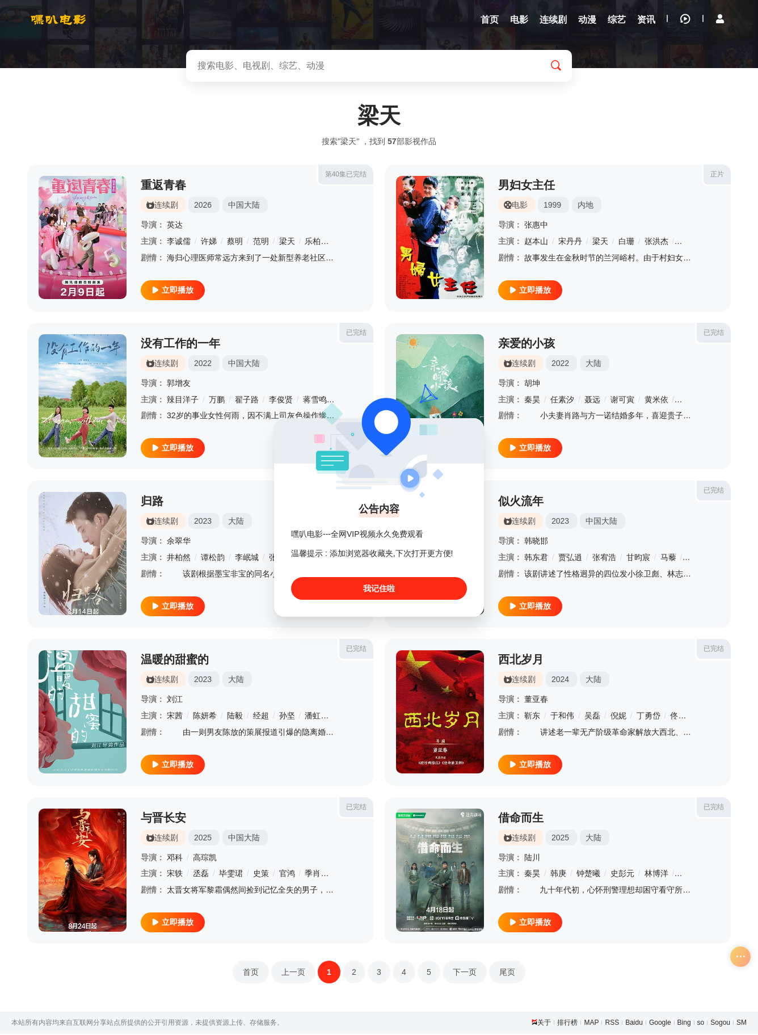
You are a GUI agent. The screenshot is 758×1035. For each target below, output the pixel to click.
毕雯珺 (231, 874)
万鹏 (217, 400)
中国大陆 (244, 206)
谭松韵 (213, 558)
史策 (261, 874)
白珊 (626, 242)
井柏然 (179, 558)
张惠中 (536, 225)
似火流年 (521, 502)
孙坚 (287, 716)
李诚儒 (179, 242)
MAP (591, 1024)
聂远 (592, 400)
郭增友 (179, 384)
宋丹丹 (570, 242)
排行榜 (567, 1024)
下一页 (465, 973)
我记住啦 (379, 588)
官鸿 (287, 874)
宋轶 (175, 874)
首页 (251, 973)
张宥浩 (604, 558)
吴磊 (592, 716)
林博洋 (656, 874)
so (701, 1024)
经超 (261, 716)
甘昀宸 (638, 558)
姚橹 (686, 400)
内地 (585, 206)
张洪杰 (656, 242)
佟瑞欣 (682, 716)
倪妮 (618, 716)
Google (660, 1024)
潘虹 (313, 716)
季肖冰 (317, 874)
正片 (717, 175)
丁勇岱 (648, 716)
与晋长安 (163, 819)
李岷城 (247, 558)
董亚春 (536, 700)
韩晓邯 (536, 541)
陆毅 (235, 716)
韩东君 (536, 558)
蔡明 (235, 242)
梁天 (287, 242)
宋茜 (175, 716)
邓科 (175, 858)
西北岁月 (521, 660)
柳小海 (690, 874)
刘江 (175, 700)
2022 (203, 364)
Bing (684, 1024)
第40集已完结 (346, 175)
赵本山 (536, 242)
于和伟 (562, 716)
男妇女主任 (526, 186)
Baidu (634, 1024)
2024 (560, 680)
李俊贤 (281, 400)
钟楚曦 (588, 874)
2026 (203, 206)
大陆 (593, 364)
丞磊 (201, 874)
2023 (203, 522)
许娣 (209, 242)
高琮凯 (205, 858)
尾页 (507, 973)
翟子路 (247, 400)
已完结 (356, 334)
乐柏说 (317, 242)
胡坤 (532, 384)
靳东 (532, 716)
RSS (612, 1024)
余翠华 (179, 541)
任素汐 (562, 400)
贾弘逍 (570, 558)
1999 (552, 206)
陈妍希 (205, 716)
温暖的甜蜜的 (175, 660)
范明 (261, 242)
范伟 (686, 242)
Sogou (720, 1024)
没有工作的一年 (180, 344)
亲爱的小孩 (526, 344)
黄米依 (656, 400)
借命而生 (521, 819)
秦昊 (532, 400)
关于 (544, 1024)
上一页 (293, 973)
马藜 (668, 558)
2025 (203, 838)
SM (741, 1024)
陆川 (532, 858)
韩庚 (558, 874)
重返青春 (163, 186)
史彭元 (622, 874)
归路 (152, 502)
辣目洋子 (183, 400)
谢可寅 (622, 400)
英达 (175, 225)
